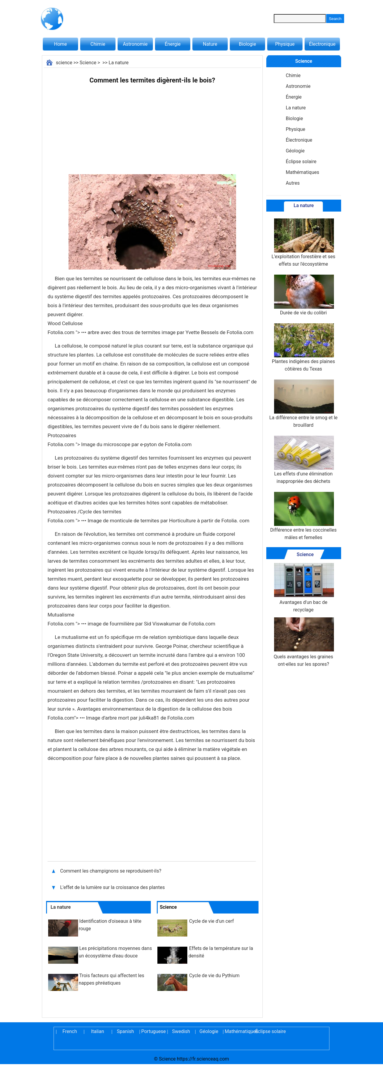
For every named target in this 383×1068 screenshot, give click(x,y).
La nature (119, 62)
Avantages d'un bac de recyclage (303, 588)
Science (88, 62)
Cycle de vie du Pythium (214, 975)
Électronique (322, 44)
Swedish (181, 1031)
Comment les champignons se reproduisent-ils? (111, 871)
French (70, 1031)
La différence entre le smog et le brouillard (303, 404)
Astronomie (135, 44)
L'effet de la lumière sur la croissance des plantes (113, 887)
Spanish (125, 1031)
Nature (210, 44)
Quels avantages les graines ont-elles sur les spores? (303, 642)
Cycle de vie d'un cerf (211, 921)
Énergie (172, 44)
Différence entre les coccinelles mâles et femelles (303, 516)
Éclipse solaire (301, 161)
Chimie (97, 44)
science (64, 62)
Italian (97, 1031)
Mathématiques (302, 172)
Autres (293, 183)
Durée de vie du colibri (303, 295)
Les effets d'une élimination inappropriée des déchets (303, 460)
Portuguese (153, 1031)
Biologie (247, 44)
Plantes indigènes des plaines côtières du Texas (303, 347)
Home (60, 44)
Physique (284, 44)
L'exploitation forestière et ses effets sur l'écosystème (303, 242)
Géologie (295, 151)
